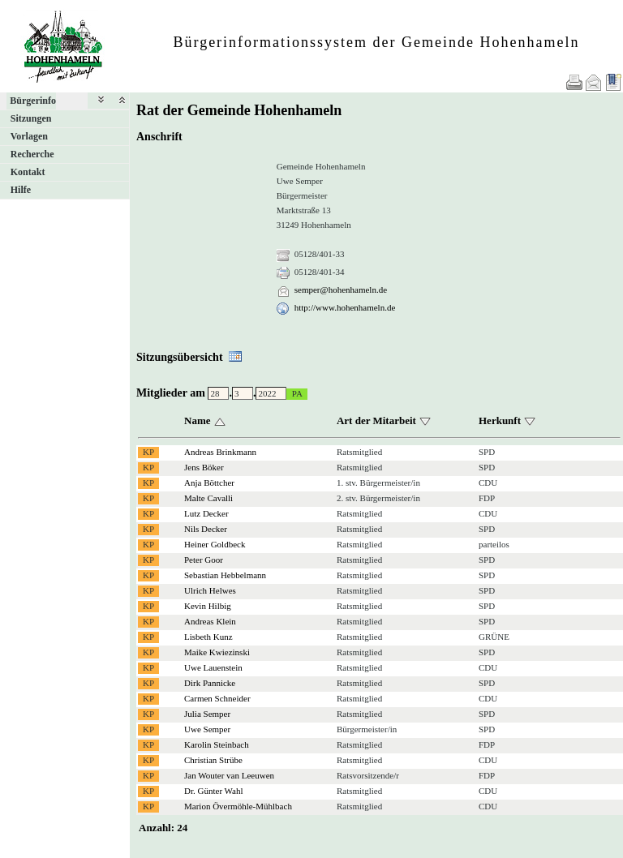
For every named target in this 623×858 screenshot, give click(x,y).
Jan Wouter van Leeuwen (229, 775)
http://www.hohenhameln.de (345, 307)
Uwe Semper (207, 729)
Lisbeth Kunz (208, 636)
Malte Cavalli (208, 498)
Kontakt (28, 172)
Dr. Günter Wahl (213, 791)
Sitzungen (31, 118)
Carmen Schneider (217, 698)
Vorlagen (29, 136)
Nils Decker (205, 529)
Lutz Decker (206, 513)
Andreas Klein (210, 621)
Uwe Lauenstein (213, 667)
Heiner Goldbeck (214, 544)
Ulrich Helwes (210, 590)
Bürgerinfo (33, 100)
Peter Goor (203, 559)
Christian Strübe (213, 760)
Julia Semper (207, 714)
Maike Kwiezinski (217, 652)
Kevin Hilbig (207, 606)
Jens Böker (204, 467)
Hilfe (21, 189)
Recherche (32, 154)
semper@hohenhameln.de (340, 289)
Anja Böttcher (209, 482)
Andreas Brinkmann (220, 452)
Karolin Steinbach (216, 744)
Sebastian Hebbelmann (225, 575)
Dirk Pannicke (209, 683)
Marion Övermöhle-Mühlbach (238, 806)
